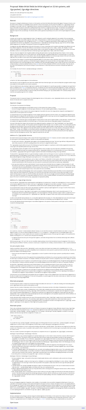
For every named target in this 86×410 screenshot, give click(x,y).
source (83, 408)
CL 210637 (42, 399)
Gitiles (8, 408)
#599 (37, 63)
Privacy (11, 408)
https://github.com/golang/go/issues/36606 (34, 17)
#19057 (23, 87)
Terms (15, 408)
